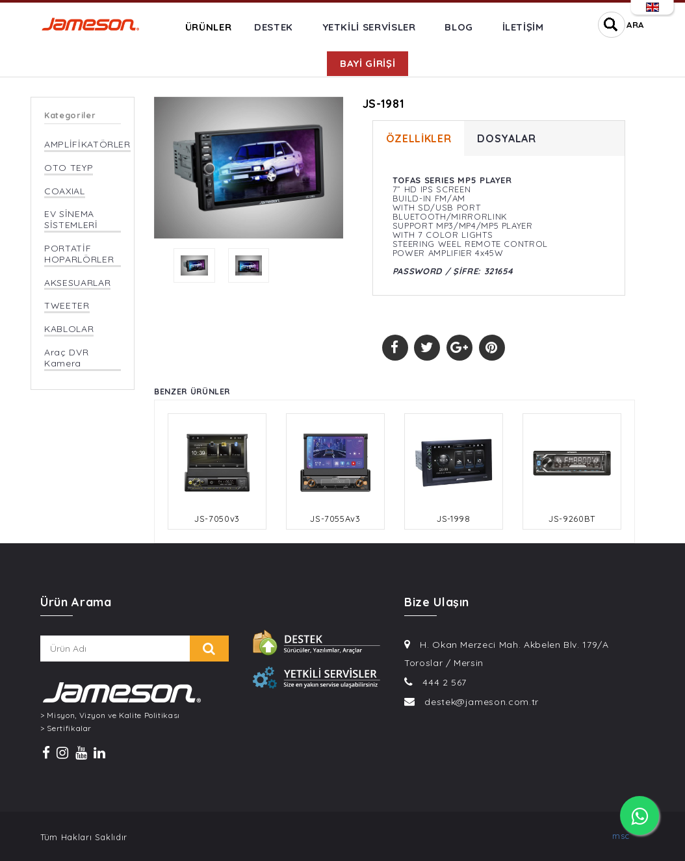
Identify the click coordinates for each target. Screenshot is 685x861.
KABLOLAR (69, 329)
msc (621, 835)
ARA (635, 24)
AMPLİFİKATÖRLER (87, 144)
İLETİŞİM (523, 27)
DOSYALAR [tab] (506, 138)
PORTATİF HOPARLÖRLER (79, 254)
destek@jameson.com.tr (481, 702)
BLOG (459, 27)
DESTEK (273, 27)
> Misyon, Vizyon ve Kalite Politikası (110, 715)
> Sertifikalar (66, 728)
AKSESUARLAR (77, 283)
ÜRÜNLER (208, 27)
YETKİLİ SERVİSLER (369, 27)
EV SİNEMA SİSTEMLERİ (71, 220)
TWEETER (67, 305)
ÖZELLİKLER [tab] (419, 138)
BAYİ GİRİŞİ (367, 63)
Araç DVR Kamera (66, 358)
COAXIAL (64, 191)
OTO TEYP (68, 167)
